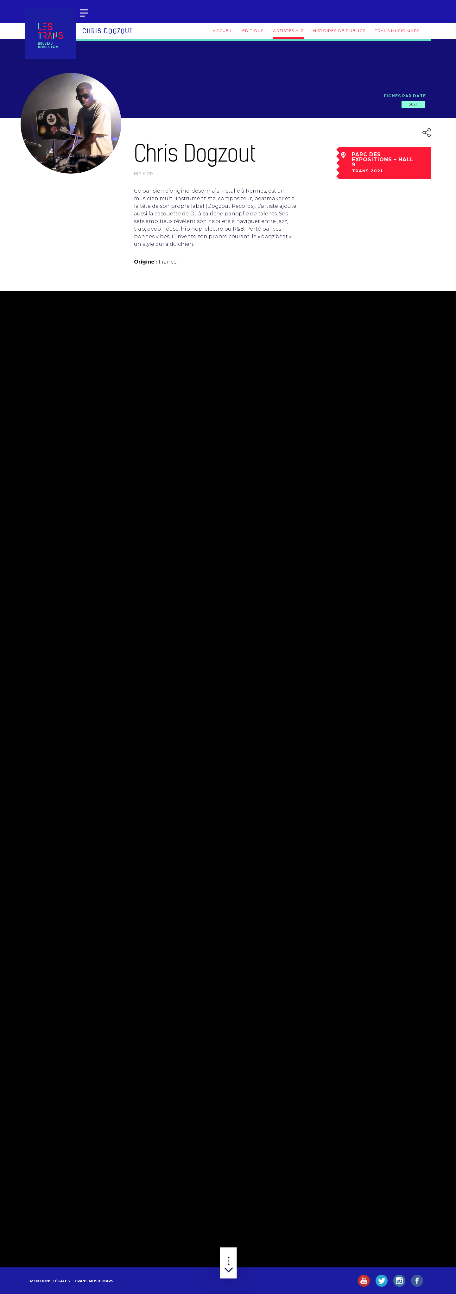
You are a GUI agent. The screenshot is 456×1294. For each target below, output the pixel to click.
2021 (413, 104)
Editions (253, 30)
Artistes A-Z (288, 30)
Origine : (145, 262)
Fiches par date (405, 95)
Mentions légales (50, 1281)
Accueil (222, 30)
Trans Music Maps (397, 30)
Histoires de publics (339, 30)
